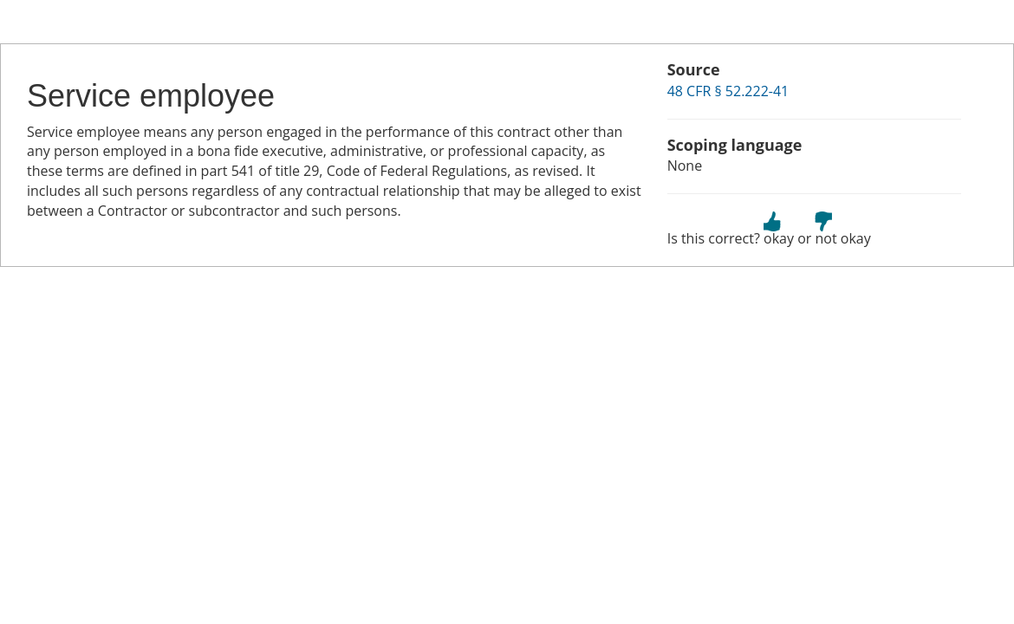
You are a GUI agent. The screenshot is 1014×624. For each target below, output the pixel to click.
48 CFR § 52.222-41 (728, 91)
